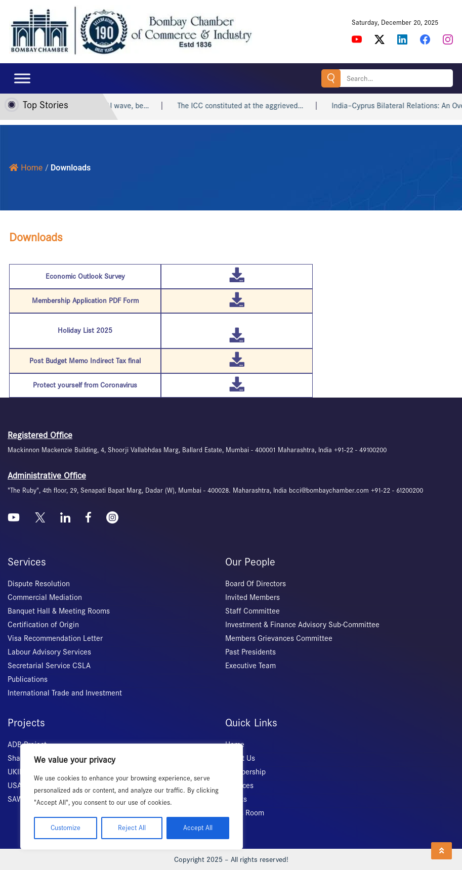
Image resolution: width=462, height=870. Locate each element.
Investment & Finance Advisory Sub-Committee (302, 624)
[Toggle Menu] (22, 78)
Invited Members (252, 597)
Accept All (198, 827)
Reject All (132, 827)
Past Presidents (250, 652)
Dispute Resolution (39, 583)
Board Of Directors (255, 583)
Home (26, 167)
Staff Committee (252, 611)
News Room (244, 812)
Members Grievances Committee (278, 638)
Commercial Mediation (45, 597)
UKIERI (19, 771)
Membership (245, 771)
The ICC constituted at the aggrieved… (251, 105)
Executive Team (250, 665)
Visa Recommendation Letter (55, 638)
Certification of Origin (43, 624)
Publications (28, 679)
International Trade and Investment (65, 693)
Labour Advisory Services (49, 652)
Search (330, 78)
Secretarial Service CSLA (49, 665)
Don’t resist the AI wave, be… (111, 105)
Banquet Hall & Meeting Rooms (59, 611)
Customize (65, 827)
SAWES (19, 799)
